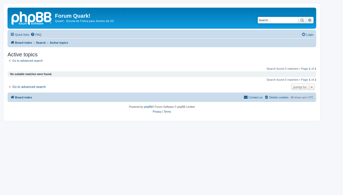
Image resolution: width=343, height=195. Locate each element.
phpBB (148, 106)
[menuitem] (36, 34)
